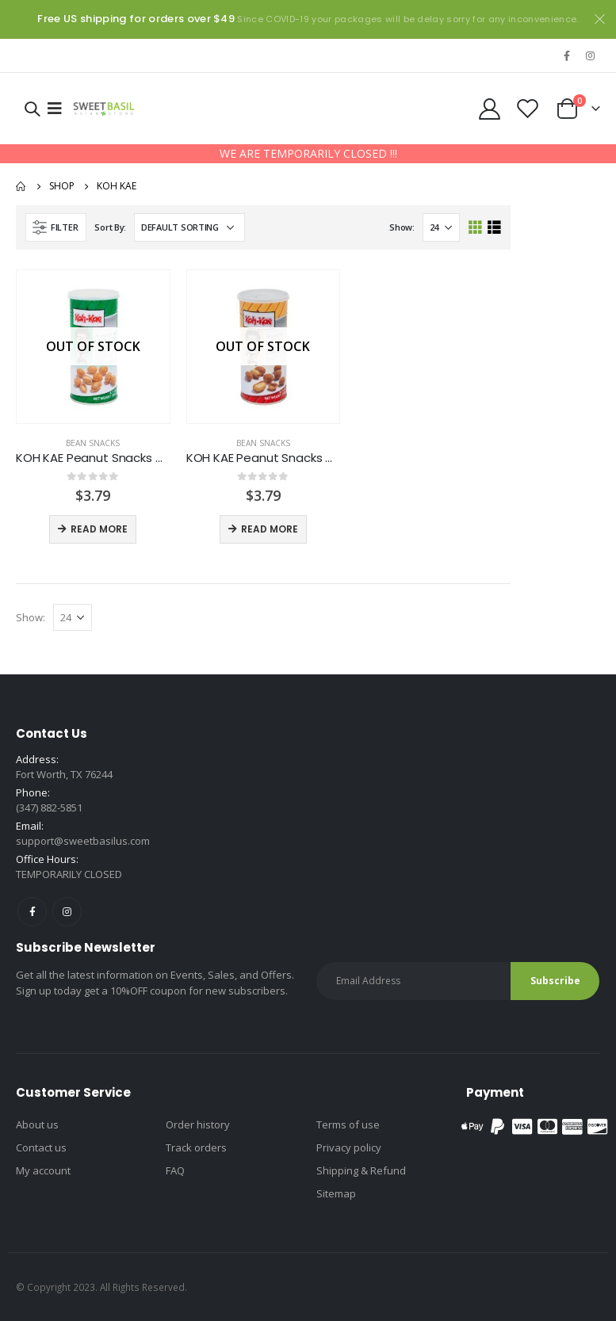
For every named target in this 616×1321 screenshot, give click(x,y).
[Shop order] (189, 227)
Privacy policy (348, 1147)
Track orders (196, 1147)
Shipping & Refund (361, 1170)
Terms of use (348, 1124)
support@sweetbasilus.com (83, 841)
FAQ (175, 1170)
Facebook (32, 911)
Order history (198, 1124)
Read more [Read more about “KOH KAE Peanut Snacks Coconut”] (269, 529)
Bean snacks (93, 443)
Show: (402, 227)
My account (43, 1170)
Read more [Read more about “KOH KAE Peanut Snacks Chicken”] (99, 529)
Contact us (41, 1147)
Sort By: (110, 227)
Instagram (67, 911)
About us (37, 1124)
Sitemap (336, 1193)
